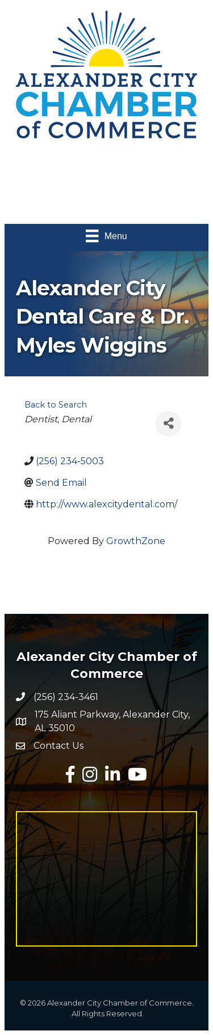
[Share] (168, 423)
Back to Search (55, 405)
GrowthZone (135, 541)
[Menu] (106, 236)
